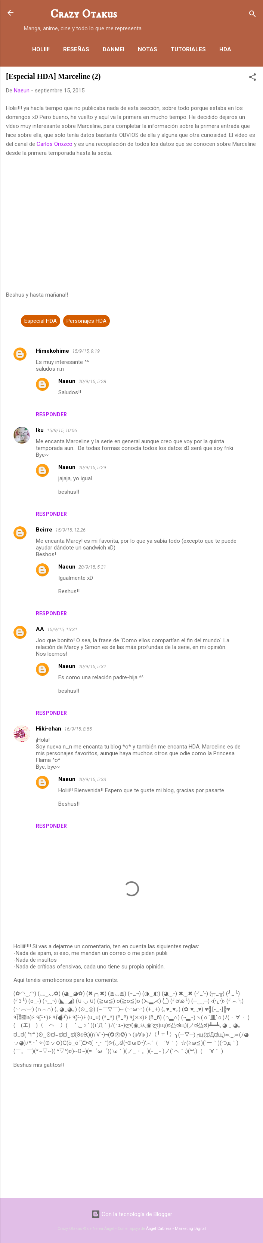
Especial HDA (40, 321)
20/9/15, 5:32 (92, 666)
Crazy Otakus (83, 14)
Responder (51, 414)
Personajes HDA (86, 321)
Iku (40, 430)
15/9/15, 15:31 (62, 629)
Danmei (113, 49)
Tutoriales (188, 49)
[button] (252, 78)
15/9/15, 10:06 (62, 430)
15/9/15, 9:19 (86, 351)
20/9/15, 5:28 (92, 381)
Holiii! (41, 49)
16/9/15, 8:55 (78, 729)
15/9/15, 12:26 (70, 530)
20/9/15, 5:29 (92, 467)
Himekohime (52, 351)
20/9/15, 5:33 (92, 779)
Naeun (66, 381)
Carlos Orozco (54, 144)
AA (40, 629)
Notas (147, 49)
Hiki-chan (48, 728)
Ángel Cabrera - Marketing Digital (176, 1228)
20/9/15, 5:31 (92, 567)
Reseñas (76, 49)
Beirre (44, 529)
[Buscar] (252, 15)
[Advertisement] (131, 1133)
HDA (225, 49)
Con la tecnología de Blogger (131, 1214)
